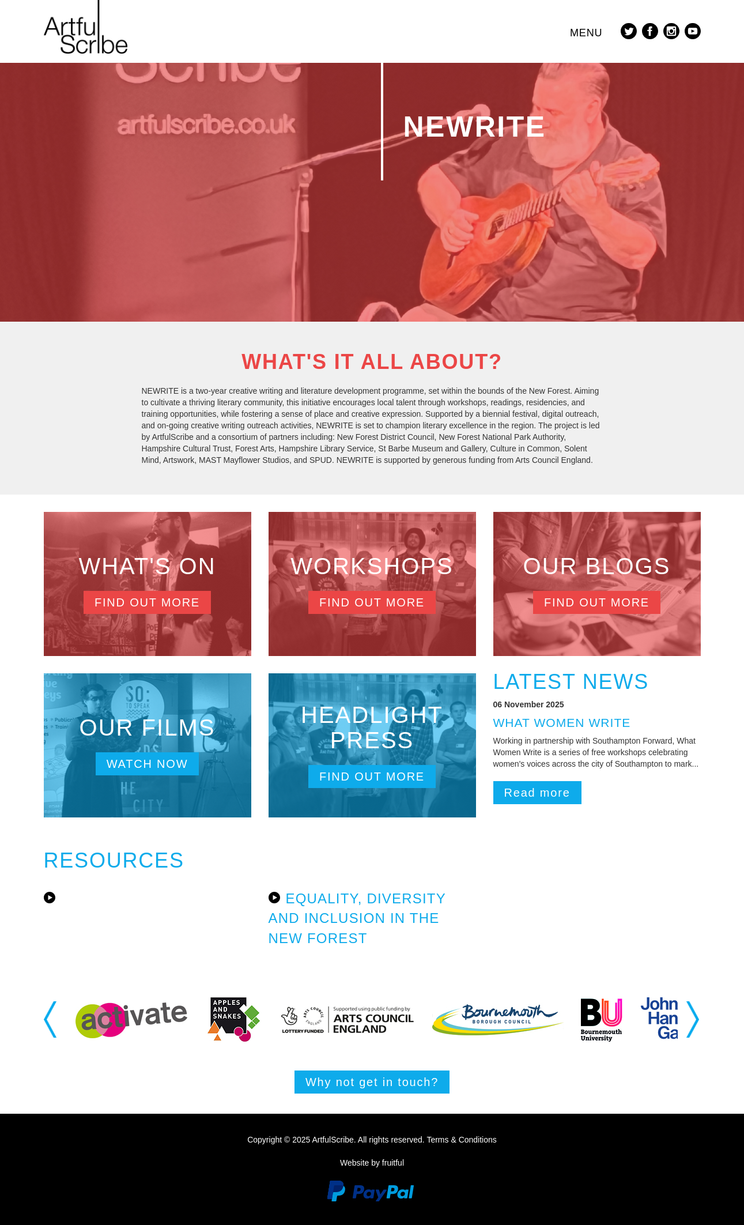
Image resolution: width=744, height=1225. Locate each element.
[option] (131, 1019)
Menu (586, 33)
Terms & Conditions (461, 1139)
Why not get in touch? (372, 1082)
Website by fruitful (372, 1162)
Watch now (147, 763)
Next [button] (693, 1019)
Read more (537, 792)
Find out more (147, 602)
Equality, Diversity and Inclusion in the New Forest (357, 918)
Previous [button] (51, 1019)
